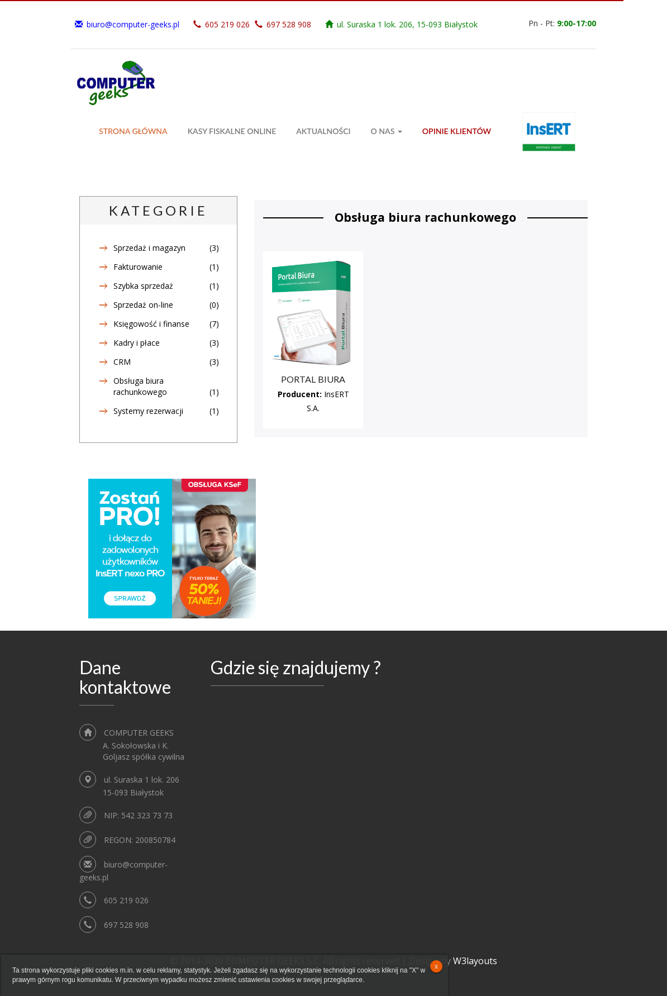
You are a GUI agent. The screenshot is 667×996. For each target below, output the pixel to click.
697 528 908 (288, 24)
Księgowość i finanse (151, 323)
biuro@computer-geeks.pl (133, 24)
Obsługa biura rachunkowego (140, 386)
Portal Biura (313, 379)
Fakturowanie (138, 266)
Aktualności (323, 131)
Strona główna (133, 131)
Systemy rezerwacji (148, 411)
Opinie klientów (456, 131)
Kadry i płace (136, 342)
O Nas (386, 131)
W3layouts (475, 961)
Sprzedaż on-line (143, 304)
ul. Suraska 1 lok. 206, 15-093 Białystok (407, 24)
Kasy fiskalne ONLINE (232, 131)
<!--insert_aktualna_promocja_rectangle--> (172, 548)
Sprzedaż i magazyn (149, 247)
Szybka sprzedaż (143, 285)
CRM (122, 361)
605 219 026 (227, 24)
